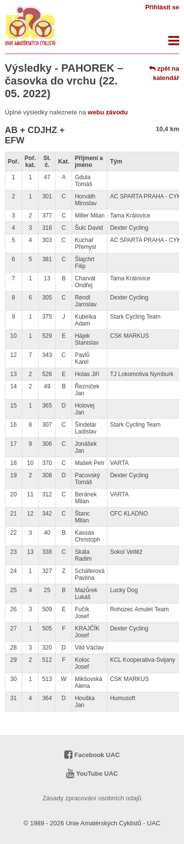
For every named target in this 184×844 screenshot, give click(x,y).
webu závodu (108, 112)
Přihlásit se (162, 7)
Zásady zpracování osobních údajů (92, 798)
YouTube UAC (92, 773)
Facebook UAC (92, 755)
